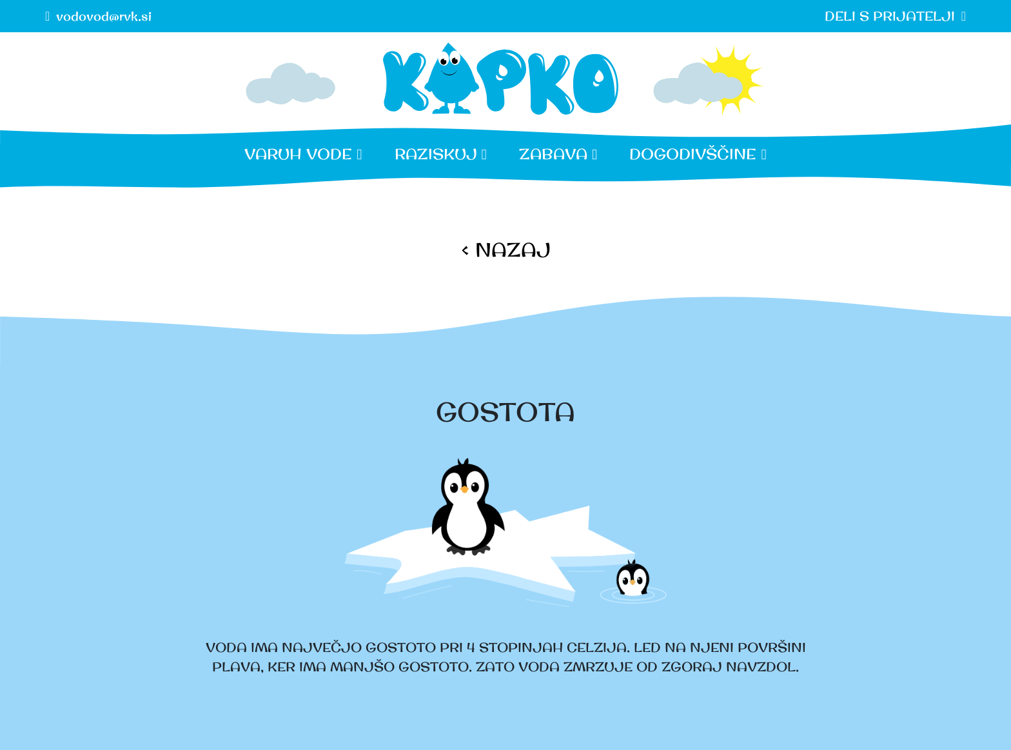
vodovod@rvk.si (104, 16)
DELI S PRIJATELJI (890, 16)
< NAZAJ (506, 249)
